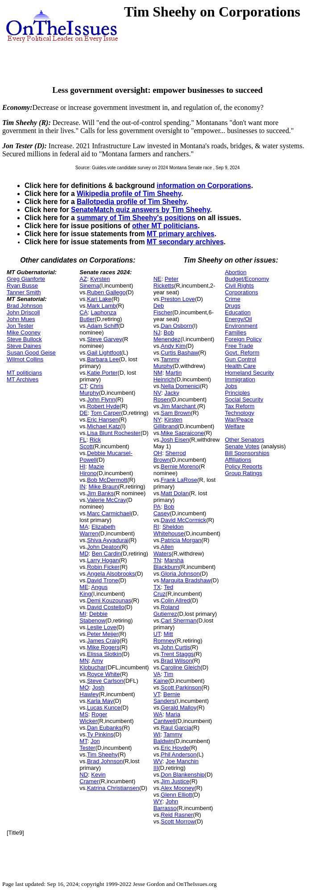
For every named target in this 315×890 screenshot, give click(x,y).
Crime (232, 299)
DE (83, 412)
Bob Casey (163, 510)
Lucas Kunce (103, 707)
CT (83, 386)
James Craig (103, 640)
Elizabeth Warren (97, 530)
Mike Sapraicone (182, 433)
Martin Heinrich (167, 376)
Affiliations (238, 459)
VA (157, 674)
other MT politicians (165, 226)
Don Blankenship (182, 774)
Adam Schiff (102, 325)
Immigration (240, 379)
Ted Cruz (163, 590)
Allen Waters (163, 550)
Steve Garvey (104, 339)
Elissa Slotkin (104, 654)
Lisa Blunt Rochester (114, 433)
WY (157, 801)
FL (82, 439)
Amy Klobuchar (92, 664)
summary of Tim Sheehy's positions (136, 217)
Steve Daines (24, 346)
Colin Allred (175, 600)
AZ (83, 279)
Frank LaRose (179, 479)
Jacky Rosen (166, 396)
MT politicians (24, 372)
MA (83, 526)
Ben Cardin (106, 553)
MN (83, 660)
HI (82, 466)
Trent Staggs (177, 654)
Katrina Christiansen (113, 788)
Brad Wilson (176, 660)
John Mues (21, 319)
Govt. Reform (242, 352)
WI (157, 734)
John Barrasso (165, 804)
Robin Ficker (103, 567)
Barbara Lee (103, 359)
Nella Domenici (180, 386)
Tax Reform (239, 406)
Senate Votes (242, 446)
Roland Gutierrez (166, 610)
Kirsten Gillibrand (167, 423)
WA (157, 714)
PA (157, 506)
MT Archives (22, 379)
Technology (239, 412)
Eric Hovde (175, 747)
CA (83, 312)
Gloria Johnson (180, 573)
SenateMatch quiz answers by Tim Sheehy (140, 209)
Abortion (235, 272)
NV (157, 392)
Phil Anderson (178, 754)
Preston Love (178, 299)
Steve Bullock (24, 339)
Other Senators (244, 439)
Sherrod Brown (169, 456)
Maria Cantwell (166, 717)
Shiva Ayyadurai (107, 540)
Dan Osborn (176, 325)
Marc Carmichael (109, 513)
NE (157, 279)
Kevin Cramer (92, 778)
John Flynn (101, 399)
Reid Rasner (177, 814)
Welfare (235, 426)
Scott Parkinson (181, 687)
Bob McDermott (107, 479)
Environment (241, 325)
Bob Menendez (167, 336)
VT (156, 694)
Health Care (240, 366)
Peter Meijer (102, 634)
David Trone (102, 580)
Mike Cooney (24, 332)
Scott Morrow (178, 821)
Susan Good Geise (31, 352)
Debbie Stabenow (93, 617)
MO (84, 687)
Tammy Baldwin (167, 737)
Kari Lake (99, 299)
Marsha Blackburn (168, 563)
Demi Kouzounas (109, 600)
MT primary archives (181, 234)
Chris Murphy (91, 389)
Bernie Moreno (180, 466)
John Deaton (103, 546)
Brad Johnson (24, 305)
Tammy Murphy (166, 362)
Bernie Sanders (166, 697)
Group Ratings (243, 473)
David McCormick (183, 520)
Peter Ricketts (165, 282)
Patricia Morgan (181, 540)
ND (83, 774)
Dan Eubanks (104, 727)
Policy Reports (243, 466)
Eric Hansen (103, 419)
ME (83, 587)
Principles (237, 392)
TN (157, 560)
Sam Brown (176, 412)
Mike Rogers (103, 647)
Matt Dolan (175, 493)
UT (157, 634)
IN (82, 486)
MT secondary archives (185, 242)
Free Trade (239, 346)
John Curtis (175, 647)
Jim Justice (175, 781)
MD (83, 553)
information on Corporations (204, 185)
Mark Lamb (101, 305)
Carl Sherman (178, 620)
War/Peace (239, 419)
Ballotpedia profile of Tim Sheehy (132, 201)
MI (82, 613)
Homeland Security (249, 372)
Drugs (232, 305)
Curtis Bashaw (179, 352)
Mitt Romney (164, 637)
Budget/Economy (247, 279)
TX (157, 587)
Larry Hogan (103, 560)
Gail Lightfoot (104, 352)
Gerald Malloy (178, 707)
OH (157, 453)
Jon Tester (20, 325)
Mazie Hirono (91, 469)
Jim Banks (100, 493)
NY (157, 419)
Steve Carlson (105, 680)
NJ (157, 332)
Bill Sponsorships (247, 453)
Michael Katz (103, 426)
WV (157, 761)
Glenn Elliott (176, 794)
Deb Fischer (163, 309)
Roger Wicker (93, 717)
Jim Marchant (179, 406)
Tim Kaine (163, 677)
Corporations (241, 292)
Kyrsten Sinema (94, 282)
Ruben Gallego (106, 292)
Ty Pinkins (100, 734)
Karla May (100, 701)
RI (156, 526)
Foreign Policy (243, 339)
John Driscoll (23, 312)
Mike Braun (103, 486)
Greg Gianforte (26, 279)
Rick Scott (90, 443)
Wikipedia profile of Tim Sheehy (129, 193)
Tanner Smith (24, 292)
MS (83, 714)
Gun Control (240, 359)
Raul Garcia (176, 727)
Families (235, 332)
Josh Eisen (175, 439)
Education (238, 312)
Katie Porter (102, 372)
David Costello (105, 607)
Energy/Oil (238, 319)
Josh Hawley (91, 691)
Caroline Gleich (180, 667)
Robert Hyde (103, 406)
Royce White (103, 674)
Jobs (231, 386)
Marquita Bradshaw (186, 580)
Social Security (244, 399)
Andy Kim (173, 346)
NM (157, 372)
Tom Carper (106, 412)
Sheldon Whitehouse (168, 530)
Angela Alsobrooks (111, 573)
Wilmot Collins (25, 359)
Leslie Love (101, 627)
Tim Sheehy (102, 754)
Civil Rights (239, 285)
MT (83, 741)
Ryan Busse (22, 285)
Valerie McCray (106, 500)
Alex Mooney (177, 788)
